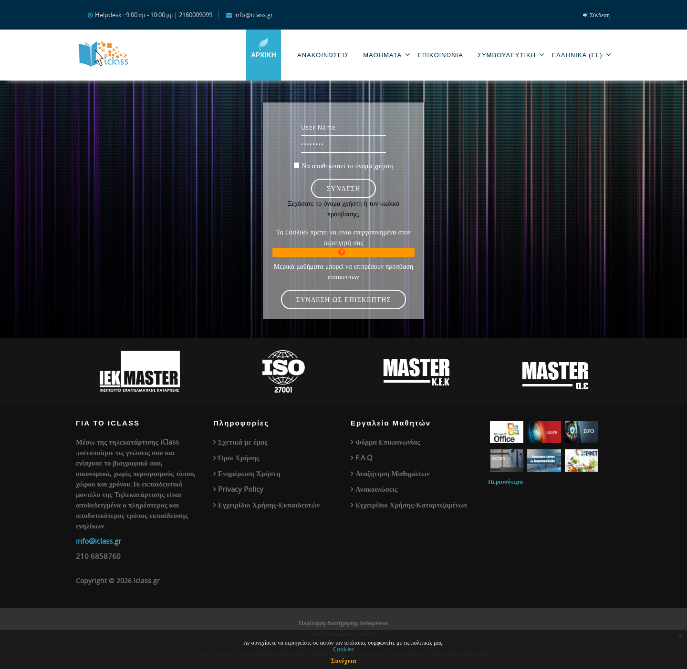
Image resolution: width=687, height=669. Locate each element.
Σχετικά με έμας (243, 441)
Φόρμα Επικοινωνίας (387, 441)
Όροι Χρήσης (238, 457)
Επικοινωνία (440, 55)
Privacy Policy (240, 489)
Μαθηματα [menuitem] (386, 55)
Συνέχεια (343, 660)
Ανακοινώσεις (376, 489)
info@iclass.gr (98, 541)
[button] (343, 252)
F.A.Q (364, 457)
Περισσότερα (505, 481)
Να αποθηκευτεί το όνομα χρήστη (348, 165)
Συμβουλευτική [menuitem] (511, 55)
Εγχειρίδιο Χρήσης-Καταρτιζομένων (411, 504)
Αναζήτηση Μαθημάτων (392, 473)
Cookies (343, 649)
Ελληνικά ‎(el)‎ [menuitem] (581, 55)
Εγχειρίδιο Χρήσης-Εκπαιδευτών (269, 504)
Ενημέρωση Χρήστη (249, 473)
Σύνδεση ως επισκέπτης (343, 299)
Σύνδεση (600, 15)
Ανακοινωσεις (323, 55)
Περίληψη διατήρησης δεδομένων (343, 622)
